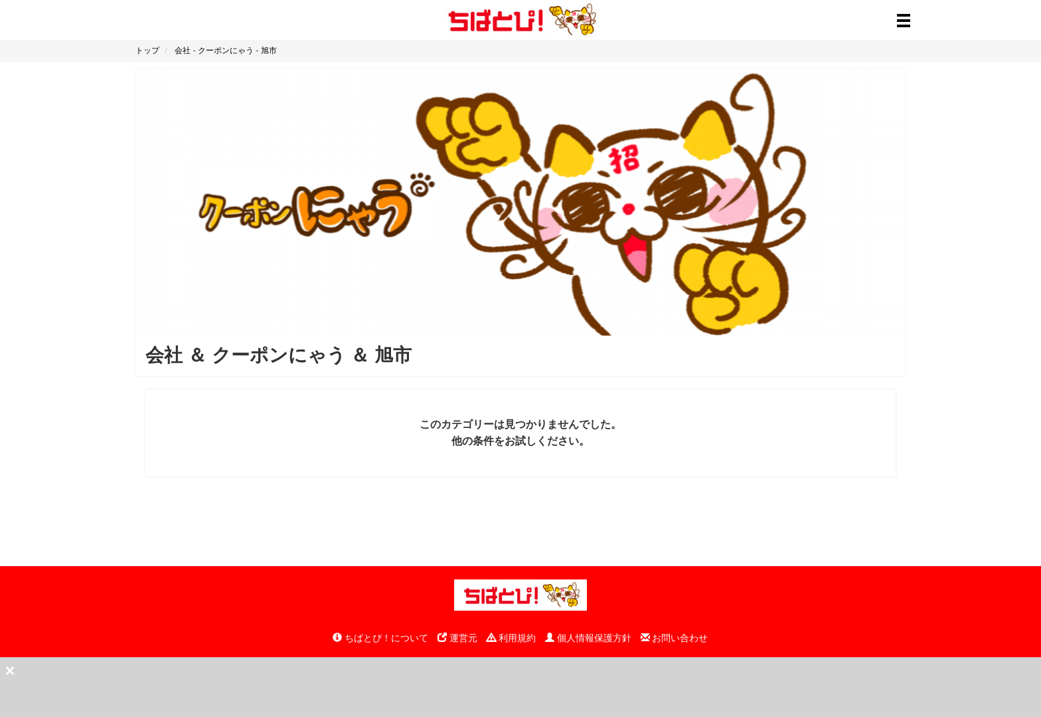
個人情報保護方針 (588, 638)
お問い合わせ (674, 638)
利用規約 (511, 638)
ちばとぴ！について (380, 638)
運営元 (457, 638)
